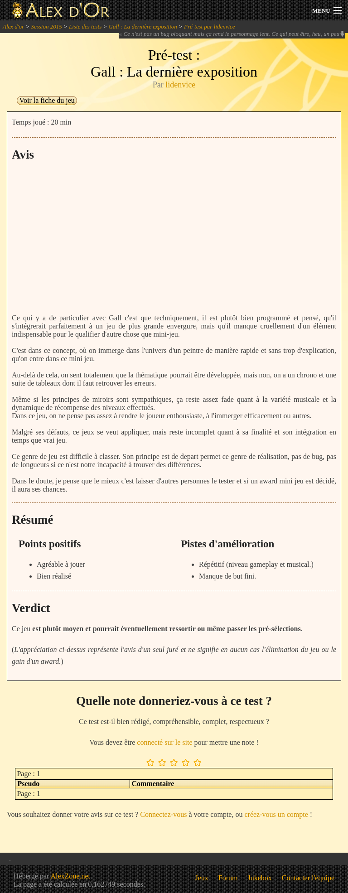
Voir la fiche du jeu (46, 100)
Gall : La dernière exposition (143, 26)
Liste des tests (85, 26)
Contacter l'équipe (308, 878)
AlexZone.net (70, 876)
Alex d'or (13, 26)
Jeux (201, 878)
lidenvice (180, 84)
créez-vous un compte (276, 814)
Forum (228, 878)
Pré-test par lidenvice (209, 26)
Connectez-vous (163, 814)
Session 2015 (46, 26)
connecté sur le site (164, 742)
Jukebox (260, 878)
